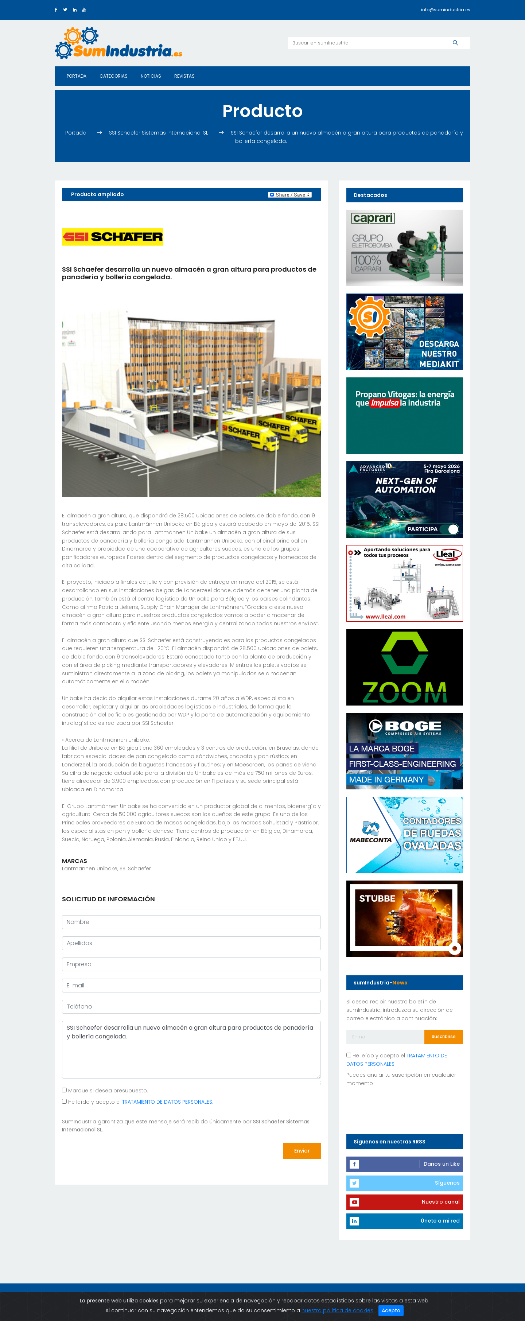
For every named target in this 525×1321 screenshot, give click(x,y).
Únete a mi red (440, 1220)
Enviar (302, 1150)
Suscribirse (444, 1036)
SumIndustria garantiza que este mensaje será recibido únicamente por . (186, 1126)
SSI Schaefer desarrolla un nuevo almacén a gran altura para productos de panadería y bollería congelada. (191, 1050)
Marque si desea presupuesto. (105, 1090)
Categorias (114, 76)
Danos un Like (442, 1163)
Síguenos (447, 1182)
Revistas (184, 76)
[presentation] (117, 1151)
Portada (76, 76)
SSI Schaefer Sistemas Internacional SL (159, 132)
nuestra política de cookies (337, 1310)
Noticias (151, 76)
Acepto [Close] (391, 1310)
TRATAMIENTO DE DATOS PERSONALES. (167, 1102)
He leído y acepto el (137, 1102)
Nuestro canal (441, 1201)
